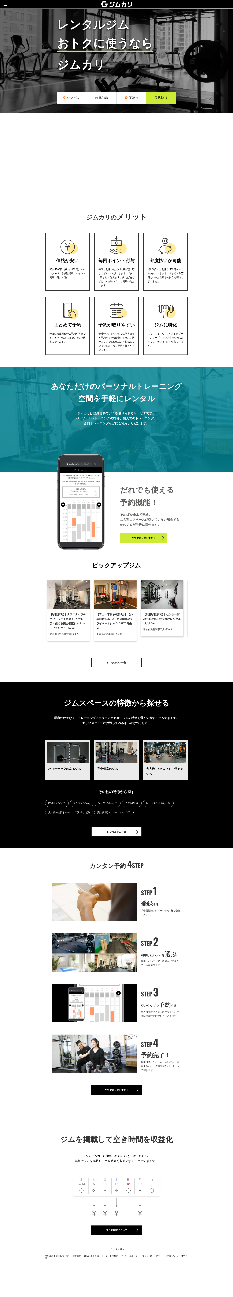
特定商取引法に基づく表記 (57, 1271)
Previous (42, 612)
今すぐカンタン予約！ (155, 539)
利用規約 (77, 1271)
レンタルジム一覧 (128, 664)
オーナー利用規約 (109, 1271)
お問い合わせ (172, 1271)
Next (190, 612)
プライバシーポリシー (152, 1271)
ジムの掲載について (127, 1243)
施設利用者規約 (91, 1271)
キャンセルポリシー (130, 1271)
